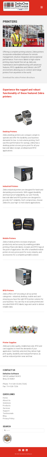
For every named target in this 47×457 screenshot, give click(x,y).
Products (6, 405)
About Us (6, 400)
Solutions (7, 403)
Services (6, 408)
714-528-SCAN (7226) (18, 384)
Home (5, 398)
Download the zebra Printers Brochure (19, 77)
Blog (4, 416)
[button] (41, 7)
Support (6, 411)
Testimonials (8, 413)
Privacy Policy (8, 418)
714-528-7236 (12, 386)
